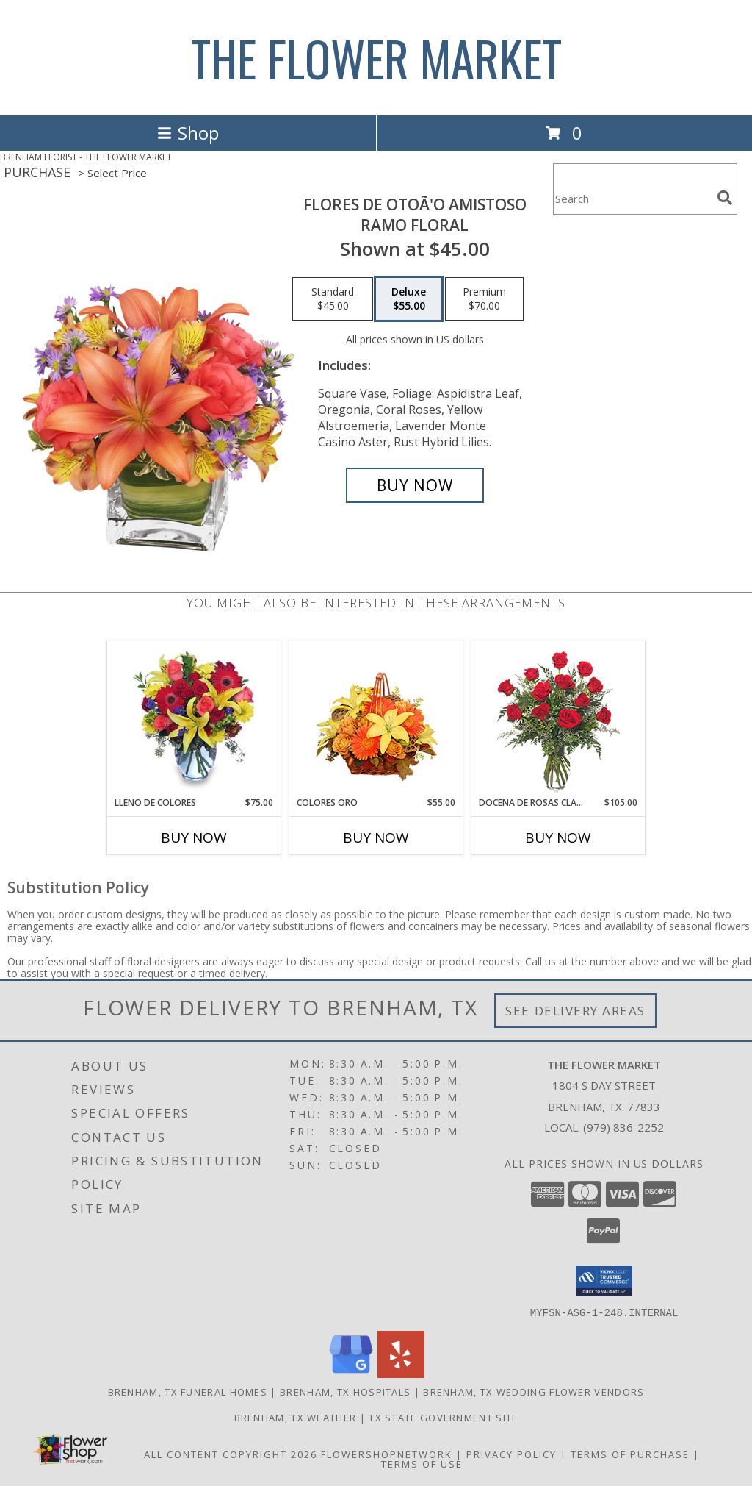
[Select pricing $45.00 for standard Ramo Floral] (332, 299)
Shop (188, 133)
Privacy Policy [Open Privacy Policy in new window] (511, 1453)
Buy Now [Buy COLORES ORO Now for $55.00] (376, 837)
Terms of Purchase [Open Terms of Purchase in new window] (630, 1453)
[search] (725, 198)
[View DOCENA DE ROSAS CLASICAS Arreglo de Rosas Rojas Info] (558, 718)
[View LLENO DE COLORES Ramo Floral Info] (194, 718)
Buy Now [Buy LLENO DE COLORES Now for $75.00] (194, 837)
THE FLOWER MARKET (376, 57)
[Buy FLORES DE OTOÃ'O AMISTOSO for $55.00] (415, 485)
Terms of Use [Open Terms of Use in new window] (422, 1463)
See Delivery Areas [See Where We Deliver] (575, 1010)
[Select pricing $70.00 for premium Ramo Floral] (484, 299)
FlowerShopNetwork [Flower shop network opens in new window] (386, 1453)
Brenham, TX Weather (295, 1417)
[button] (604, 1281)
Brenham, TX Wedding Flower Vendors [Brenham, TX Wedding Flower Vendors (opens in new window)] (533, 1391)
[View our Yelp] (400, 1373)
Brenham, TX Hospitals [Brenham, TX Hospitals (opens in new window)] (345, 1391)
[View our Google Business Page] (351, 1373)
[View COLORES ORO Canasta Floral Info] (376, 718)
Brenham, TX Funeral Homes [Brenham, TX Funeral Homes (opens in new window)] (188, 1391)
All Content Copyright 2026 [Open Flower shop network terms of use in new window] (230, 1453)
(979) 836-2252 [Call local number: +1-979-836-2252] (623, 1127)
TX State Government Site (443, 1417)
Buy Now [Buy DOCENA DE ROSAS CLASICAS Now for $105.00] (558, 837)
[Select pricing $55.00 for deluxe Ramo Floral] (408, 299)
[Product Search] (632, 198)
